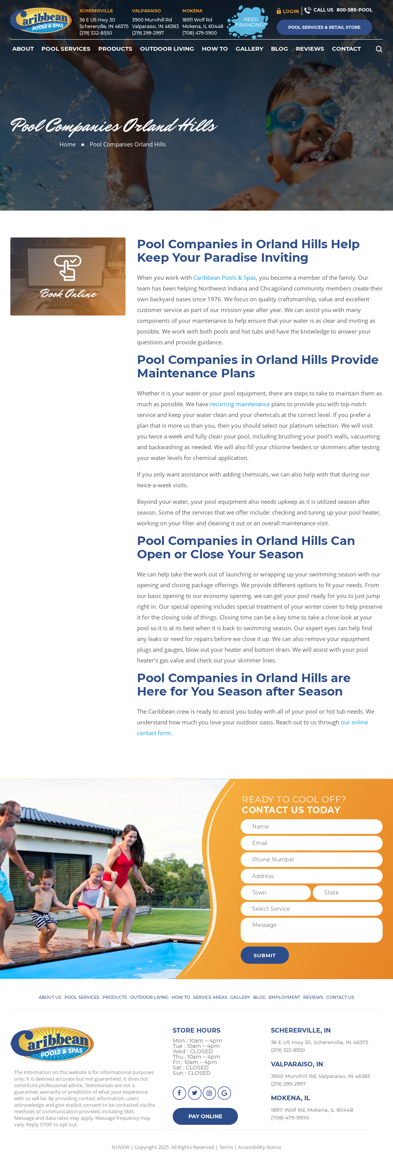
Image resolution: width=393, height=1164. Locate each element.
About (23, 48)
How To (215, 48)
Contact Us (340, 997)
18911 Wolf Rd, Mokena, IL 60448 (312, 1110)
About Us (50, 997)
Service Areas (210, 997)
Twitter (195, 1093)
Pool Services (66, 48)
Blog (279, 48)
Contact (346, 48)
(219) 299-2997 (148, 33)
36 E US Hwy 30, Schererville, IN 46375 (319, 1042)
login (291, 11)
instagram (210, 1093)
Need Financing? (251, 22)
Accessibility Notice (259, 1147)
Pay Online (205, 1116)
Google (225, 1093)
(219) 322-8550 (95, 33)
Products (115, 48)
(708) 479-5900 (199, 33)
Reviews (310, 48)
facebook (180, 1093)
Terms (226, 1147)
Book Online (68, 293)
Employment (284, 997)
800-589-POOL (354, 10)
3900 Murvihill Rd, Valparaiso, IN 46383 (320, 1076)
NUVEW (120, 1147)
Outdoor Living (167, 48)
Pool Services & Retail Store (324, 27)
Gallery (249, 48)
